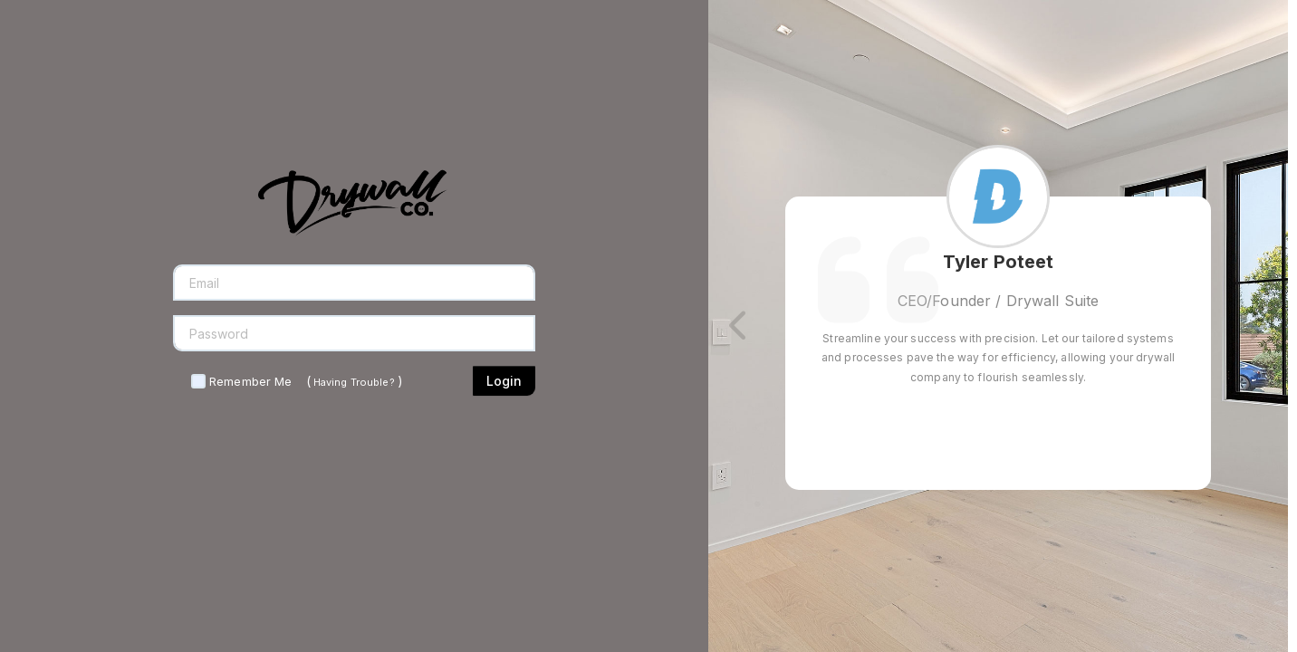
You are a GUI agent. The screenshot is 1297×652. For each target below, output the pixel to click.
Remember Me (250, 381)
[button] (740, 326)
